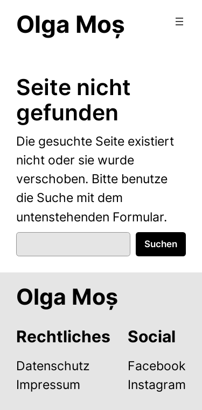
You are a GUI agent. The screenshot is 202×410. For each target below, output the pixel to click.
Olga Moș (70, 24)
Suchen (160, 244)
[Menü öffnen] (179, 21)
